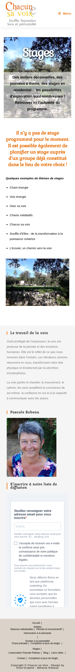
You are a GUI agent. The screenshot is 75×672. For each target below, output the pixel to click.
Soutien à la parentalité (37, 641)
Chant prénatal (20, 643)
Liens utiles (57, 652)
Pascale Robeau (31, 652)
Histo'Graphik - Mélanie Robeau (37, 667)
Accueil (36, 623)
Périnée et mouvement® (49, 629)
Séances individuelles (21, 629)
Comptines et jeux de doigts (45, 643)
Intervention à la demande (37, 633)
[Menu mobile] (64, 13)
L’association (15, 652)
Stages (36, 648)
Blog (45, 652)
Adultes (37, 626)
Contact (21, 658)
